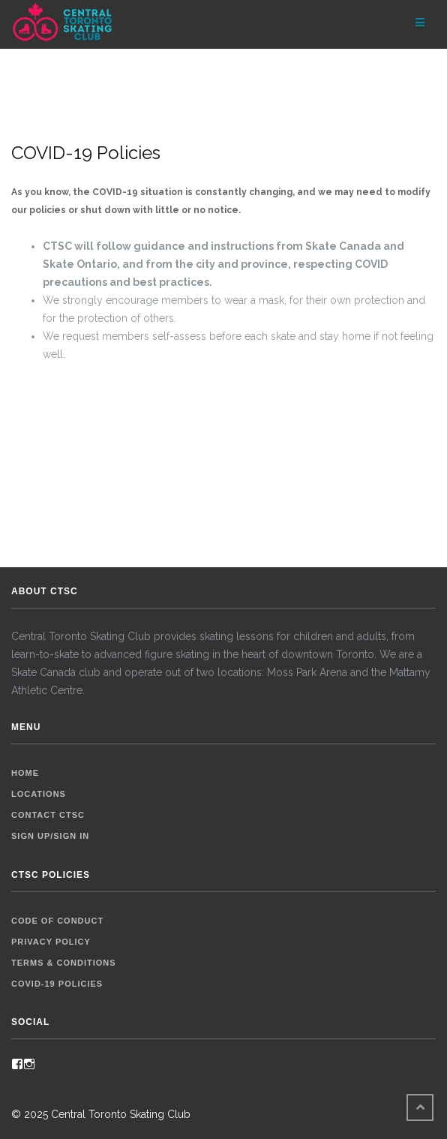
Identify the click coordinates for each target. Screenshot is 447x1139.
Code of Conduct (57, 920)
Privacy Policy (51, 941)
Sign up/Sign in (50, 835)
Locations (38, 793)
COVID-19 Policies (57, 983)
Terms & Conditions (63, 962)
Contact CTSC (48, 814)
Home (25, 772)
